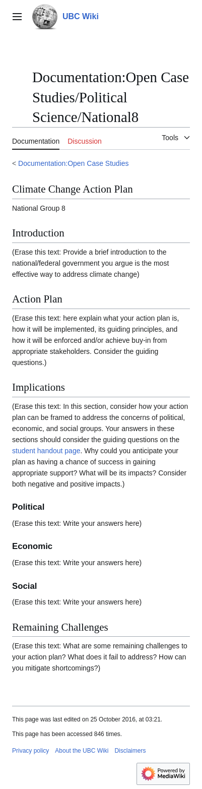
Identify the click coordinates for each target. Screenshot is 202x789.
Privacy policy (30, 750)
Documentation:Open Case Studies (73, 163)
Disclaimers (130, 750)
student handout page (46, 451)
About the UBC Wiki (81, 750)
